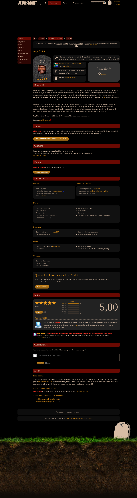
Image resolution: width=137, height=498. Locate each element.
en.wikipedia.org (44, 120)
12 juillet (66, 66)
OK (76, 46)
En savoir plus (93, 44)
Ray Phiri (69, 38)
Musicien (105, 191)
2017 (71, 66)
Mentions (74, 418)
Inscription (117, 1)
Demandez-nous (42, 287)
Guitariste (99, 191)
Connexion (117, 4)
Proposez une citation (40, 156)
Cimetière (53, 3)
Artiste (92, 191)
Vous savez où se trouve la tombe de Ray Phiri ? (51, 139)
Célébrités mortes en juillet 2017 (46, 401)
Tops (65, 3)
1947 (80, 64)
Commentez (40, 337)
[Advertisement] (68, 21)
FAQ (68, 418)
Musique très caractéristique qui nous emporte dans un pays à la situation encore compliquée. (79, 334)
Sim (105, 97)
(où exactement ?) (70, 78)
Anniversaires (78, 3)
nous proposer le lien (45, 382)
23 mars (76, 64)
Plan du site (82, 418)
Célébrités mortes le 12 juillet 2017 (47, 399)
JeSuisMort (27, 3)
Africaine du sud (57, 191)
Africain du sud (64, 64)
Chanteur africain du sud (55, 38)
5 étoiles (64, 303)
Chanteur (97, 189)
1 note (72, 301)
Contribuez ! (105, 75)
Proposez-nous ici (82, 391)
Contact (89, 418)
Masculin (44, 196)
